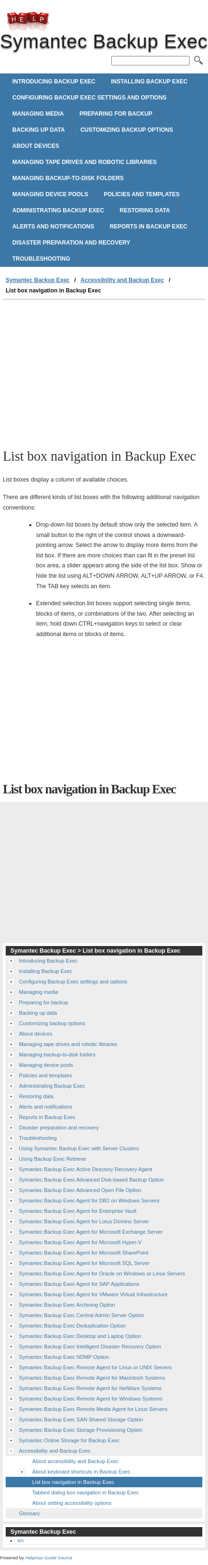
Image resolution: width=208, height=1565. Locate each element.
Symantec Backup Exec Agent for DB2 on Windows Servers (89, 1200)
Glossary (29, 1513)
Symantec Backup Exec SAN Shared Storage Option (81, 1419)
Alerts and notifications (53, 226)
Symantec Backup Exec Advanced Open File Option (80, 1190)
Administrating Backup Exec (58, 210)
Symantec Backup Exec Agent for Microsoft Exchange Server (91, 1232)
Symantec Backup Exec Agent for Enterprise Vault (77, 1211)
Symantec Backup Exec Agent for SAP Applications (79, 1284)
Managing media (38, 113)
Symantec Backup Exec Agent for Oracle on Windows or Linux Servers (102, 1273)
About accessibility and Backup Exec (75, 1461)
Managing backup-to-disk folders (68, 178)
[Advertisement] (104, 371)
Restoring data (145, 210)
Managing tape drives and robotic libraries (84, 162)
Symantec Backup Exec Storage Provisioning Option (81, 1430)
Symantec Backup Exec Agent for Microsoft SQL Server (84, 1263)
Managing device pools (50, 194)
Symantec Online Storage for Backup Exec (69, 1440)
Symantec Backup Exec (28, 21)
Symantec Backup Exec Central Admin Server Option (81, 1315)
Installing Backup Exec (149, 81)
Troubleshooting (41, 258)
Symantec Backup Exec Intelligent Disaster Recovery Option (90, 1346)
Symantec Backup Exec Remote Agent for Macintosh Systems (92, 1378)
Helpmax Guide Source (48, 1557)
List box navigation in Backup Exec (73, 1482)
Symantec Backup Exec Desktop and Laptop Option (80, 1336)
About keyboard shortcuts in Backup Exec (81, 1471)
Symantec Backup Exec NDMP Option (64, 1357)
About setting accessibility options (71, 1503)
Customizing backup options (127, 130)
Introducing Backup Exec (53, 81)
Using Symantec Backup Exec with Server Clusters (79, 1148)
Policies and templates (142, 194)
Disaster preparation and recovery (71, 242)
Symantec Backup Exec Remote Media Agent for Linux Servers (93, 1409)
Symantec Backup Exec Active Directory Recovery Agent (85, 1169)
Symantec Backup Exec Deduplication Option (72, 1325)
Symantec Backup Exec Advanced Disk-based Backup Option (91, 1180)
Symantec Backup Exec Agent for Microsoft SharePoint (83, 1253)
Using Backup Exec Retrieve (52, 1159)
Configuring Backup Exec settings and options (89, 97)
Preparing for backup (116, 113)
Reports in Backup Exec (149, 226)
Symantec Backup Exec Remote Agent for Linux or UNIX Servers (95, 1367)
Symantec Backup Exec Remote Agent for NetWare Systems (90, 1388)
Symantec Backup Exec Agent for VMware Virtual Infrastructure (93, 1294)
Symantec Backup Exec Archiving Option (67, 1305)
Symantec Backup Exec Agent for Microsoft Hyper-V (80, 1242)
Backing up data (38, 130)
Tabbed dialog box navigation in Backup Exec (85, 1492)
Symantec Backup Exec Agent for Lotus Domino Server (84, 1221)
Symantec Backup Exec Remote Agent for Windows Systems (91, 1398)
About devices (35, 146)
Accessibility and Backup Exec (122, 280)
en (20, 1540)
